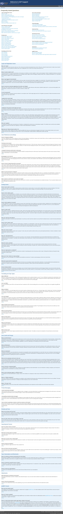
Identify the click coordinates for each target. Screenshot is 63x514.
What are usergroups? (35, 15)
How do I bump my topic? (5, 48)
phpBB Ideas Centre (49, 495)
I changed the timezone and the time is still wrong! (9, 28)
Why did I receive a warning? (6, 44)
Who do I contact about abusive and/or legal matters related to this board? (44, 54)
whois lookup (17, 502)
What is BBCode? (4, 52)
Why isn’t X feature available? (37, 53)
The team (42, 511)
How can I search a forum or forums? (38, 34)
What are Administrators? (36, 13)
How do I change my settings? (6, 26)
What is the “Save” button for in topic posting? (8, 46)
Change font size (62, 7)
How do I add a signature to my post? (7, 38)
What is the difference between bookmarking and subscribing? (42, 42)
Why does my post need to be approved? (8, 47)
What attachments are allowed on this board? (39, 47)
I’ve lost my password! (5, 17)
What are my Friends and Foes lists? (38, 30)
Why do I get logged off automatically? (7, 15)
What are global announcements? (6, 56)
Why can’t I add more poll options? (7, 40)
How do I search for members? (37, 37)
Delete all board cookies (49, 511)
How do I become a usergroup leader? (38, 17)
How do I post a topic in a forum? (6, 36)
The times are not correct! (5, 27)
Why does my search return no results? (38, 35)
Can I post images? (4, 55)
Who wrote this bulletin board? (37, 52)
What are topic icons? (5, 60)
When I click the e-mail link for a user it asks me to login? (10, 32)
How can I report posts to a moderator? (7, 45)
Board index (3, 7)
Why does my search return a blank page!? (39, 36)
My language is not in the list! (6, 29)
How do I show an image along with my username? (9, 30)
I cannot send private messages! (37, 24)
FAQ (59, 6)
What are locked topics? (5, 59)
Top (3, 69)
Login (62, 6)
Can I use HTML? (4, 53)
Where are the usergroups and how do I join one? (40, 16)
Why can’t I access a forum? (6, 42)
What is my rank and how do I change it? (8, 31)
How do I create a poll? (5, 39)
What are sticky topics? (5, 58)
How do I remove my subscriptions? (38, 44)
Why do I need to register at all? (6, 14)
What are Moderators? (35, 14)
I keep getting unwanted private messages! (39, 25)
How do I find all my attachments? (37, 48)
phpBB (5, 513)
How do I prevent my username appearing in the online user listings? (12, 16)
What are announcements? (5, 57)
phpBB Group (31, 489)
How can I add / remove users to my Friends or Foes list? (41, 31)
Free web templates (53, 513)
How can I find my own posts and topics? (38, 38)
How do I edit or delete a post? (6, 37)
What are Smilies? (4, 54)
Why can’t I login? (4, 13)
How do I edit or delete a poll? (6, 41)
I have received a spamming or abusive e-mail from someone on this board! (44, 26)
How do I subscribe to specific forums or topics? (40, 43)
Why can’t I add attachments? (6, 43)
